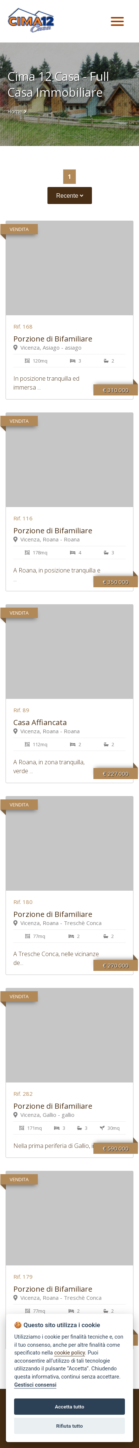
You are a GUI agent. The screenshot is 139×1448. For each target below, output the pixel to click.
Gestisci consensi (35, 1385)
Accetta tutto (69, 1407)
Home (14, 111)
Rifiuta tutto (69, 1426)
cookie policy (69, 1353)
